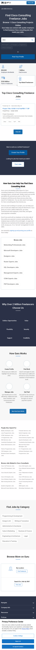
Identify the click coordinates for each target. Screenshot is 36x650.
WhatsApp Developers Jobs (26, 488)
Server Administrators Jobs (8, 444)
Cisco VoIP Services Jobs (7, 466)
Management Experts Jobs (13, 273)
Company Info (5, 607)
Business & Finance (25, 531)
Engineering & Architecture (11, 536)
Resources (4, 612)
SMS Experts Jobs (23, 486)
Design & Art (6, 521)
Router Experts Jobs (11, 262)
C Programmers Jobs (6, 437)
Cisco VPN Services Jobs (25, 477)
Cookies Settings (18, 636)
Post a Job (30, 2)
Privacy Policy (25, 628)
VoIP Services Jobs (24, 435)
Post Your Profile (18, 57)
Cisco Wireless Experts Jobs (8, 479)
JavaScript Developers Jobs (8, 442)
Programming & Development (12, 516)
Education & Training (9, 541)
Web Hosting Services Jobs (8, 481)
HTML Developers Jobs (7, 435)
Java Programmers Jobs (7, 433)
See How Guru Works (18, 411)
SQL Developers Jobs (11, 267)
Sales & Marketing (8, 531)
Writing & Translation (22, 521)
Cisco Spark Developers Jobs (26, 479)
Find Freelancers (22, 571)
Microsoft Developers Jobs (13, 250)
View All (18, 132)
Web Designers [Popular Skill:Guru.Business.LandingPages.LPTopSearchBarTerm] (5, 44)
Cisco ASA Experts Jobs (25, 466)
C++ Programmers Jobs (25, 449)
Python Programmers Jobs (8, 449)
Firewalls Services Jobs (25, 430)
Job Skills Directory (6, 9)
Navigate (4, 603)
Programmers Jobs (24, 453)
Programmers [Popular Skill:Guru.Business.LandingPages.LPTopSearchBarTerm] (22, 44)
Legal (26, 536)
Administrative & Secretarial (11, 526)
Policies (3, 617)
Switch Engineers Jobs (25, 433)
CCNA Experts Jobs (10, 278)
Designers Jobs (9, 256)
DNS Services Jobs (6, 440)
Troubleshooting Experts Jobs (26, 442)
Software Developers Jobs (25, 451)
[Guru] (6, 2)
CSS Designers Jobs (6, 451)
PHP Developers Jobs (11, 284)
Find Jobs (18, 164)
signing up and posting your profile (20, 230)
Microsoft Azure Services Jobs (9, 488)
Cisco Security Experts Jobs (8, 472)
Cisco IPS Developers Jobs (8, 468)
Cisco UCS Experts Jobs (7, 477)
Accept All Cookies (18, 646)
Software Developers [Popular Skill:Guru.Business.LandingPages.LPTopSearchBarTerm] (7, 47)
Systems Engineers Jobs (7, 486)
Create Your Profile (18, 152)
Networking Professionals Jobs (14, 245)
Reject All (18, 641)
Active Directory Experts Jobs (26, 437)
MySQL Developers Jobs (7, 430)
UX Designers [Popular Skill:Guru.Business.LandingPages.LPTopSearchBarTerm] (14, 44)
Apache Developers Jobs (25, 440)
